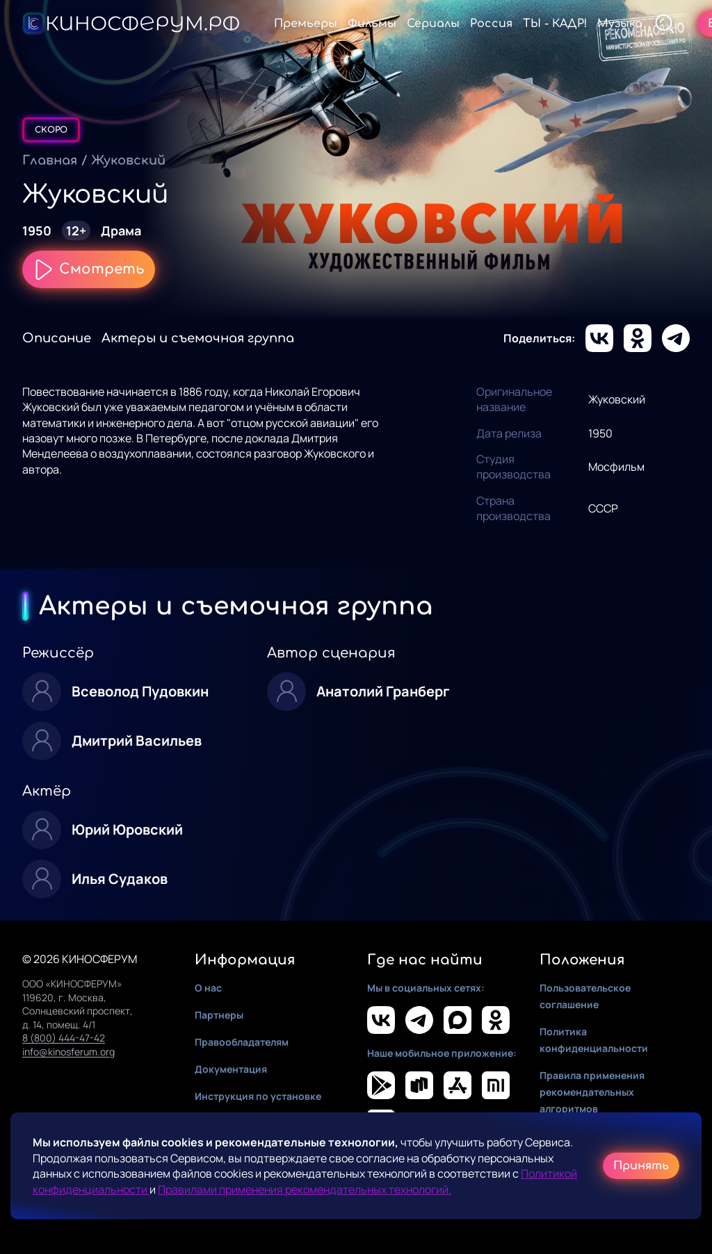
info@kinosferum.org (68, 1051)
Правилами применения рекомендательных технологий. (304, 1189)
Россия (491, 23)
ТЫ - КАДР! (555, 23)
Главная (49, 160)
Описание (56, 338)
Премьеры (305, 23)
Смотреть (89, 269)
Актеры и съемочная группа (198, 338)
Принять (641, 1166)
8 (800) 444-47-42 (63, 1037)
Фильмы (372, 23)
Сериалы (433, 23)
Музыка (619, 23)
